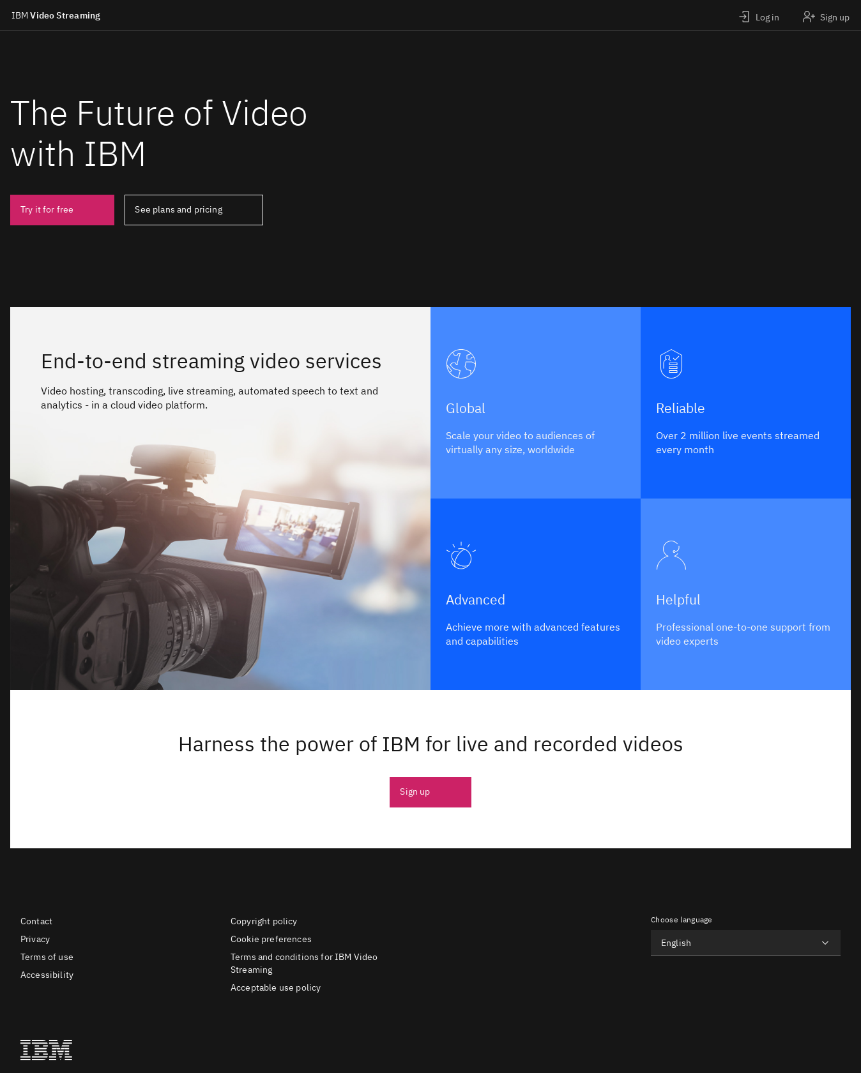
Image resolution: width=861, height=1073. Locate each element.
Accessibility (46, 974)
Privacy (35, 939)
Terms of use (46, 957)
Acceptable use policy (276, 987)
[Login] (758, 15)
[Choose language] (746, 943)
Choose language (682, 919)
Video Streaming (55, 15)
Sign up (415, 791)
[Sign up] (826, 15)
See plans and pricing (178, 209)
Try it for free (46, 209)
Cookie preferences (271, 939)
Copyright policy (264, 921)
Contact (36, 921)
